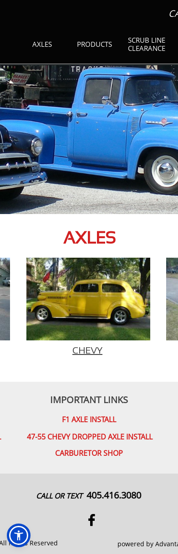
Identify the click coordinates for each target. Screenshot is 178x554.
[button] (18, 535)
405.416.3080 (113, 495)
